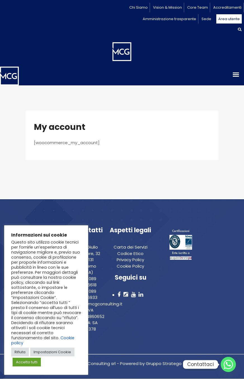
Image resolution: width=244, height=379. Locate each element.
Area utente (229, 19)
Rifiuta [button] (20, 352)
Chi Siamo (138, 7)
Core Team (197, 7)
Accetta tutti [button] (26, 362)
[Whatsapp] (228, 364)
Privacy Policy (130, 260)
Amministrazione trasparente (169, 19)
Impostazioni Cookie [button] (52, 352)
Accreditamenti (227, 7)
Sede (206, 19)
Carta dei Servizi (130, 247)
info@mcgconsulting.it (99, 304)
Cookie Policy (130, 266)
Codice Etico (130, 253)
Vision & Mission (167, 7)
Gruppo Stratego (163, 363)
